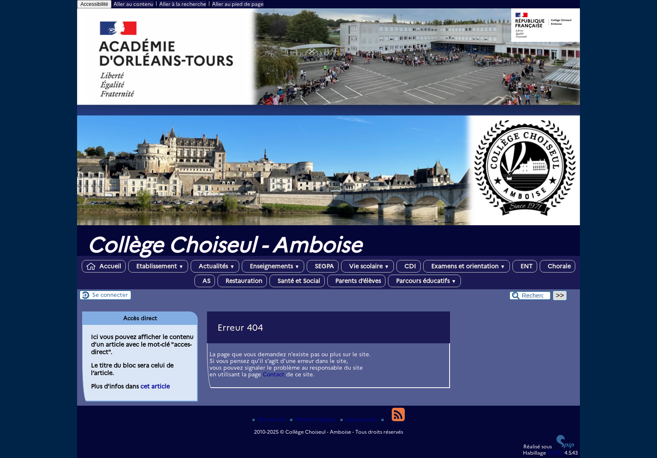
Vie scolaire (367, 266)
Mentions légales (313, 419)
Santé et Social (297, 281)
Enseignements (273, 266)
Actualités (215, 266)
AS (204, 281)
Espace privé (359, 419)
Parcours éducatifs (424, 281)
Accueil (103, 266)
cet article (155, 386)
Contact (274, 374)
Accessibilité (94, 4)
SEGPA (322, 266)
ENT (525, 266)
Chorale (557, 266)
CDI (408, 266)
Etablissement (158, 266)
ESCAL (555, 453)
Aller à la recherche (182, 4)
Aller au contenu (133, 4)
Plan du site (269, 419)
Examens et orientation (466, 266)
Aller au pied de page (238, 4)
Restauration (242, 281)
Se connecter (110, 294)
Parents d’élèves (356, 281)
